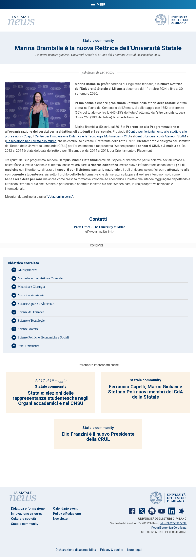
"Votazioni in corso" (60, 196)
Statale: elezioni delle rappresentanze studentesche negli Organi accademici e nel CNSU (50, 398)
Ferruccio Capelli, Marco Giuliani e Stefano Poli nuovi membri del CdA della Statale (145, 392)
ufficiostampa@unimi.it (99, 231)
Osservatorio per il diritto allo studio (31, 141)
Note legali (134, 550)
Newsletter (61, 519)
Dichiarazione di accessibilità (75, 550)
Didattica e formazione (28, 508)
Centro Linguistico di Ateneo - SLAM (160, 136)
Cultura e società (23, 519)
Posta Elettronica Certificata (168, 527)
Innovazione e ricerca (27, 514)
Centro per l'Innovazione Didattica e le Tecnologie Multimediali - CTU (82, 136)
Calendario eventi (65, 508)
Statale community (98, 40)
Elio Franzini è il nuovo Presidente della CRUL (98, 436)
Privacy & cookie (111, 550)
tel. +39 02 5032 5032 (173, 523)
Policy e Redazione (67, 514)
